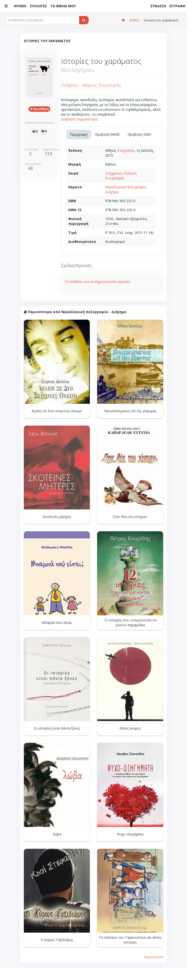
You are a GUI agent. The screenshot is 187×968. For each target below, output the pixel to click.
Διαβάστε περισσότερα (79, 119)
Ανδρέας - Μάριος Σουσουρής (91, 85)
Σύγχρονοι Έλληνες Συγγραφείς (121, 175)
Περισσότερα (153, 957)
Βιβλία (134, 20)
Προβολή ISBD (139, 134)
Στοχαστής (125, 150)
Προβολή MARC (107, 134)
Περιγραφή (78, 134)
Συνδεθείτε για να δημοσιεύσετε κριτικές (97, 281)
